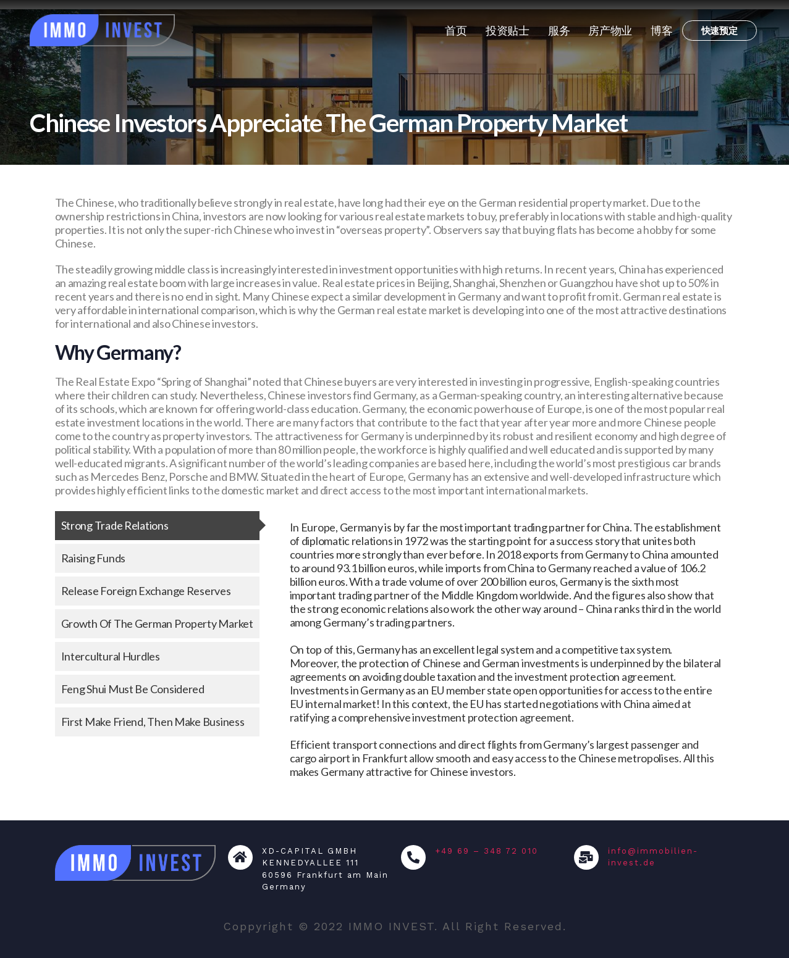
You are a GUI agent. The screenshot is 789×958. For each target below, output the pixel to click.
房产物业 (610, 30)
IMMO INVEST (391, 926)
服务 (559, 30)
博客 (661, 30)
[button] (719, 30)
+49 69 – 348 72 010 (486, 851)
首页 (455, 30)
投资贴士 (508, 30)
